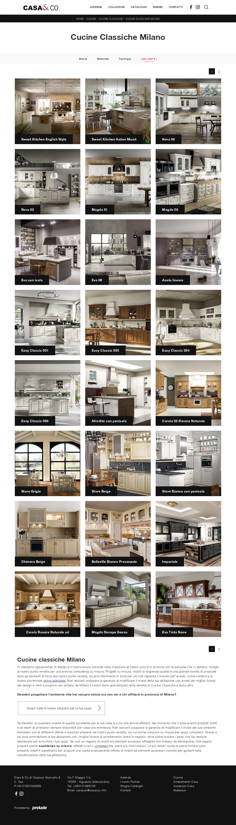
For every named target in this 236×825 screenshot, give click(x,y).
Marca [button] (83, 58)
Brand (158, 7)
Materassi (179, 790)
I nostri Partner (130, 781)
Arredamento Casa (185, 781)
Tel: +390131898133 (81, 786)
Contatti (176, 7)
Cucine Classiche (111, 18)
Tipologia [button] (125, 58)
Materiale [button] (103, 58)
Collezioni (116, 7)
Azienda (96, 7)
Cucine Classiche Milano (143, 18)
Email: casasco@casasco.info (87, 790)
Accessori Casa (183, 786)
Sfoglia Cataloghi (131, 786)
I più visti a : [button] (149, 58)
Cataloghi (139, 7)
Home (80, 18)
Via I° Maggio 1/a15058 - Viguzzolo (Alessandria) (88, 779)
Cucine (91, 18)
